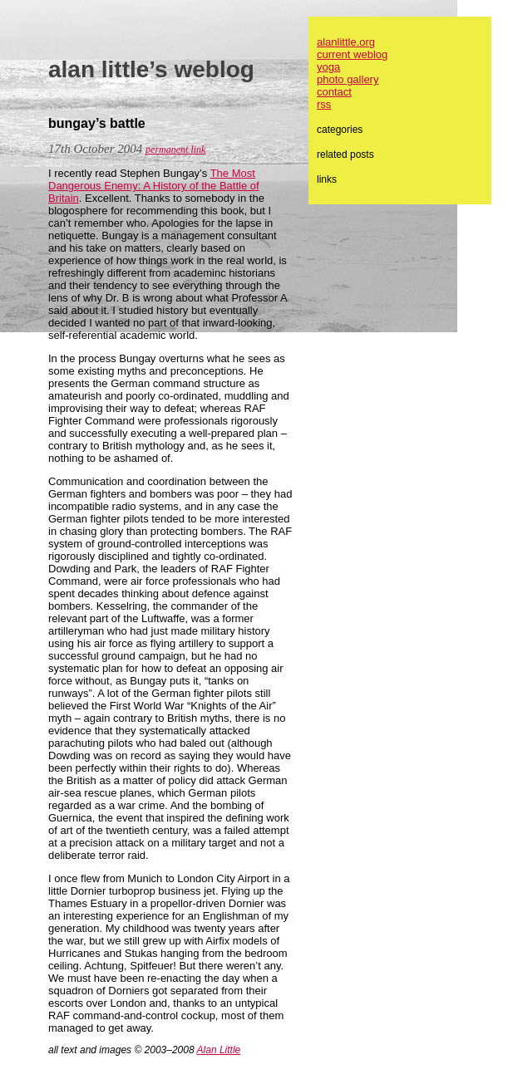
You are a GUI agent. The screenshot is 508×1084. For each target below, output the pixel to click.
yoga (328, 67)
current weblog (352, 54)
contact (334, 92)
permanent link (175, 149)
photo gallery (347, 79)
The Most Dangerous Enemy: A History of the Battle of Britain (153, 185)
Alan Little (219, 1050)
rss (324, 104)
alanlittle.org (346, 42)
